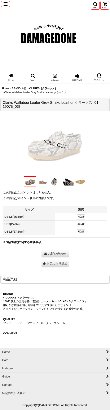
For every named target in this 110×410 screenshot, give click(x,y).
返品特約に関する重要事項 (22, 242)
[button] (5, 4)
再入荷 (81, 216)
